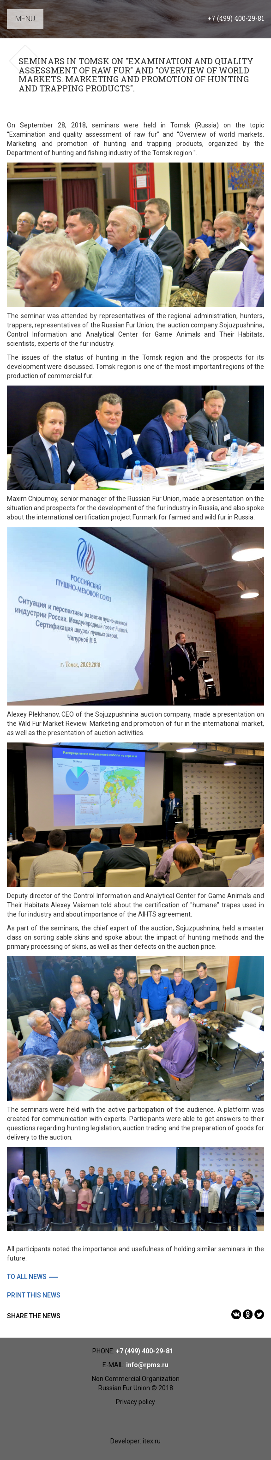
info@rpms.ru (147, 1365)
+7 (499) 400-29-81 (235, 18)
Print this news (33, 1295)
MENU (25, 18)
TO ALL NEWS (27, 1276)
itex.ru (152, 1441)
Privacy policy (135, 1402)
